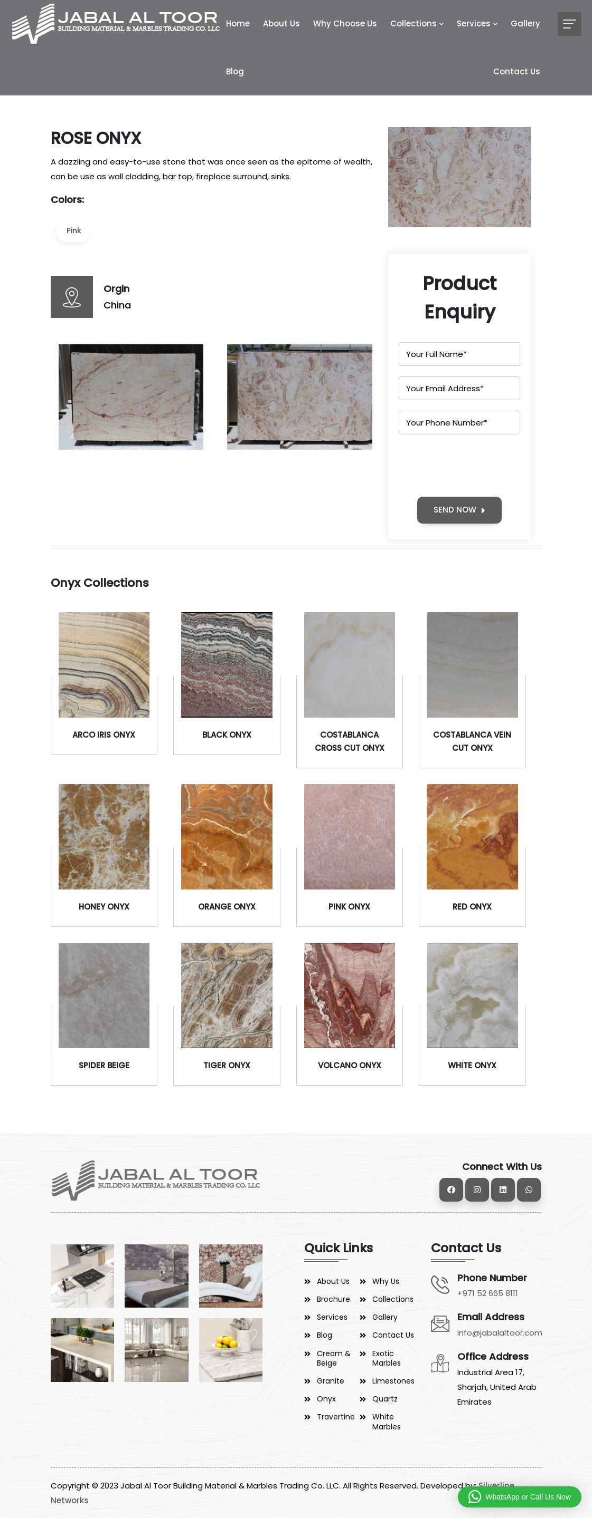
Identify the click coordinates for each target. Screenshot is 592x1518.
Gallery (525, 23)
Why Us (385, 1281)
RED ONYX (472, 906)
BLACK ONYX (226, 734)
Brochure (333, 1299)
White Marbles (386, 1421)
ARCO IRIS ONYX (103, 734)
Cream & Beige (334, 1358)
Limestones (393, 1381)
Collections (413, 23)
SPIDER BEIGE (104, 1065)
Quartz (385, 1399)
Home (238, 23)
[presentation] (479, 465)
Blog (235, 71)
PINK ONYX (349, 906)
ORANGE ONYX (227, 906)
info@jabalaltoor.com (499, 1332)
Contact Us (516, 71)
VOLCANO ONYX (349, 1065)
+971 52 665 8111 (487, 1293)
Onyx (326, 1399)
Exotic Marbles (386, 1358)
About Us (281, 23)
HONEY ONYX (104, 906)
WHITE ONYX (472, 1065)
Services (474, 23)
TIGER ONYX (226, 1065)
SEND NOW (459, 509)
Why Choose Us (345, 23)
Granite (330, 1381)
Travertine (336, 1417)
